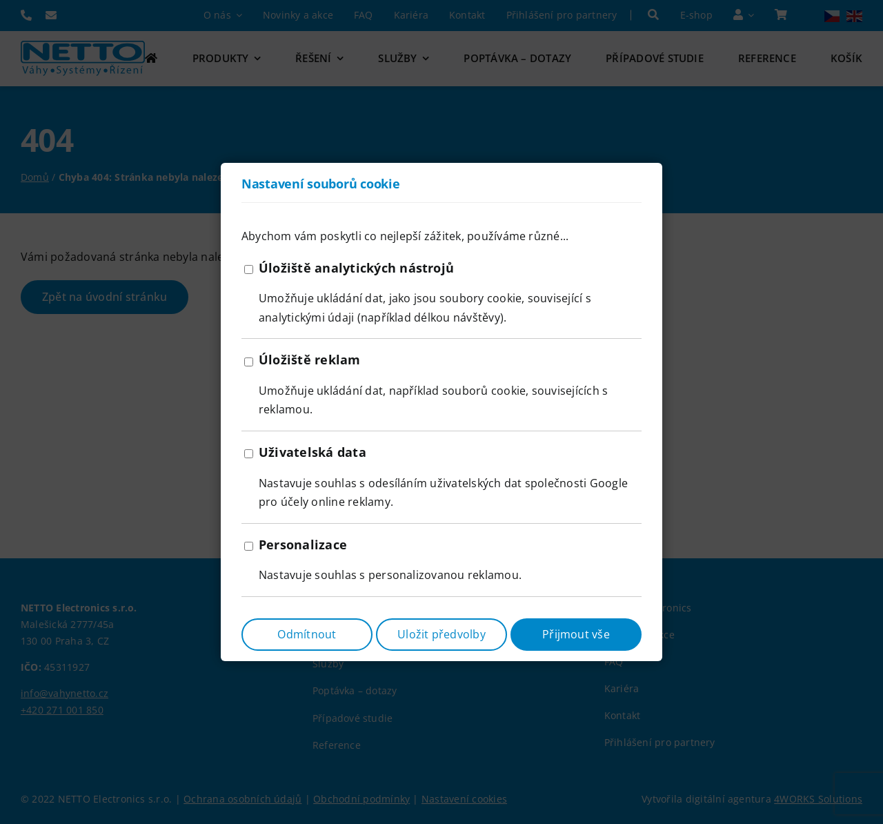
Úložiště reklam (310, 359)
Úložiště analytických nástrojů (356, 267)
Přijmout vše (576, 634)
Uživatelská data (312, 452)
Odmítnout (306, 634)
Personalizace (303, 544)
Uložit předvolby (441, 634)
